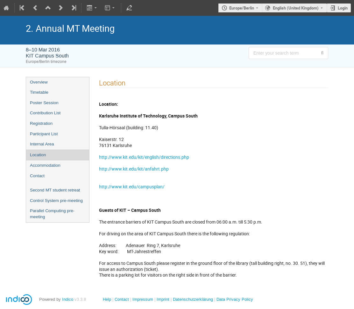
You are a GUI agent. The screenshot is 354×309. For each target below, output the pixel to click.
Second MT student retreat (55, 190)
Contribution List (45, 113)
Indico (67, 299)
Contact (37, 175)
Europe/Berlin (241, 8)
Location (38, 154)
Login (343, 8)
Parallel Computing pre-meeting (52, 213)
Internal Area (42, 144)
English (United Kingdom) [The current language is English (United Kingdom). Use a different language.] (296, 8)
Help (107, 299)
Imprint (162, 299)
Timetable (39, 92)
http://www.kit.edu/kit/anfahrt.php (134, 169)
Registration (41, 123)
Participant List (44, 133)
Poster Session (44, 102)
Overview (39, 82)
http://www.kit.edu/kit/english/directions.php (144, 157)
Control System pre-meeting (56, 200)
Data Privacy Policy (234, 299)
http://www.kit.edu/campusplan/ (132, 187)
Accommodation (45, 165)
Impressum (142, 299)
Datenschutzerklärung (192, 299)
